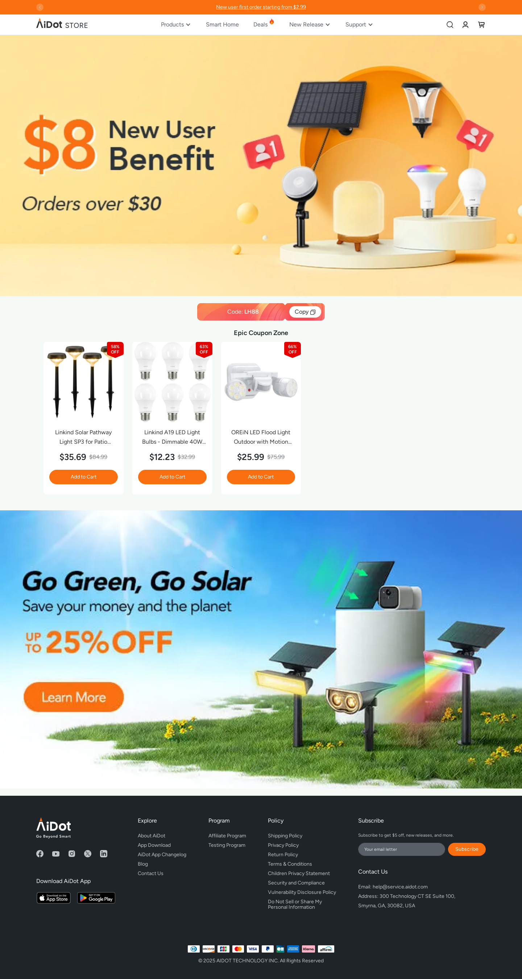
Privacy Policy (283, 845)
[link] (465, 24)
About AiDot (151, 836)
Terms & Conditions (290, 864)
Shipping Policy (285, 836)
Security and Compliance (296, 883)
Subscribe (466, 849)
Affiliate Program (227, 836)
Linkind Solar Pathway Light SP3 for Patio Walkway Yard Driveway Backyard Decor (83, 438)
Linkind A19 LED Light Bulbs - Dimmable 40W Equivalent (172, 438)
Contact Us (150, 873)
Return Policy (283, 855)
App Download (154, 845)
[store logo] (62, 24)
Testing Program (226, 845)
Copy (305, 312)
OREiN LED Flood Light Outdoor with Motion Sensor (260, 438)
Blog (143, 864)
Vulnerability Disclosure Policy (302, 892)
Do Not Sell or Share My (302, 903)
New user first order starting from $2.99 (261, 7)
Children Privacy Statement (299, 873)
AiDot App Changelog (162, 855)
